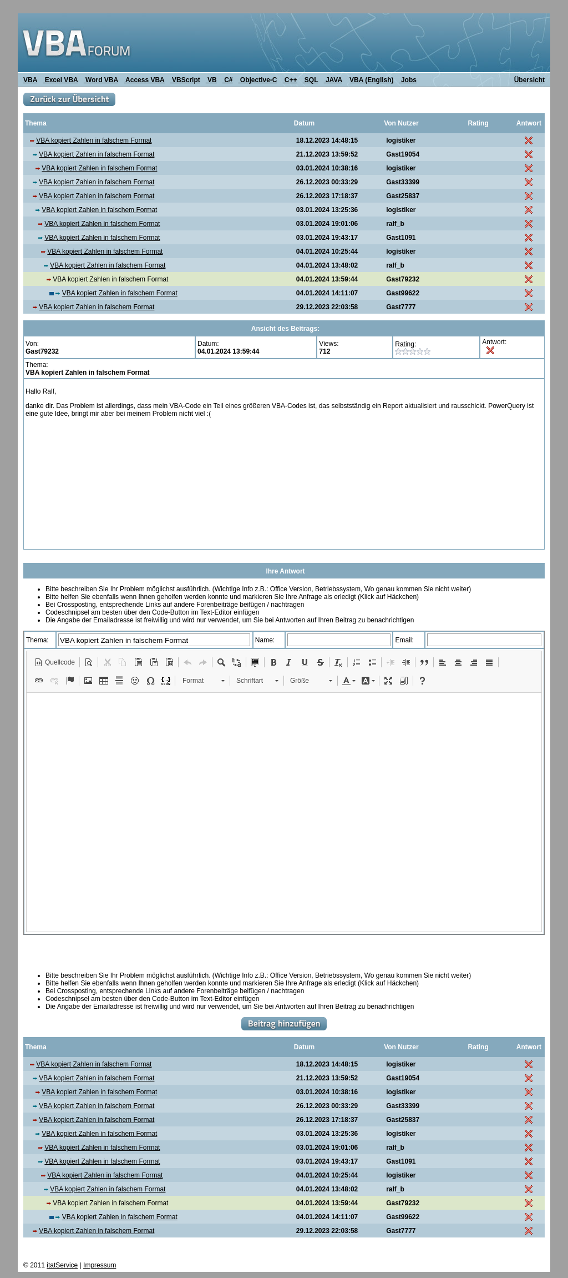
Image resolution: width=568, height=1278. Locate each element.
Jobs (408, 80)
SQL (310, 80)
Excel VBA (60, 80)
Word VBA (101, 80)
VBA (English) (371, 80)
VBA (30, 80)
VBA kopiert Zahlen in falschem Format (93, 140)
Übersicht (529, 80)
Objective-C (257, 80)
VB (211, 80)
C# (227, 80)
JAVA (333, 80)
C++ (290, 80)
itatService (62, 1265)
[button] (54, 662)
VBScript (185, 80)
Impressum (99, 1265)
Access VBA (144, 80)
